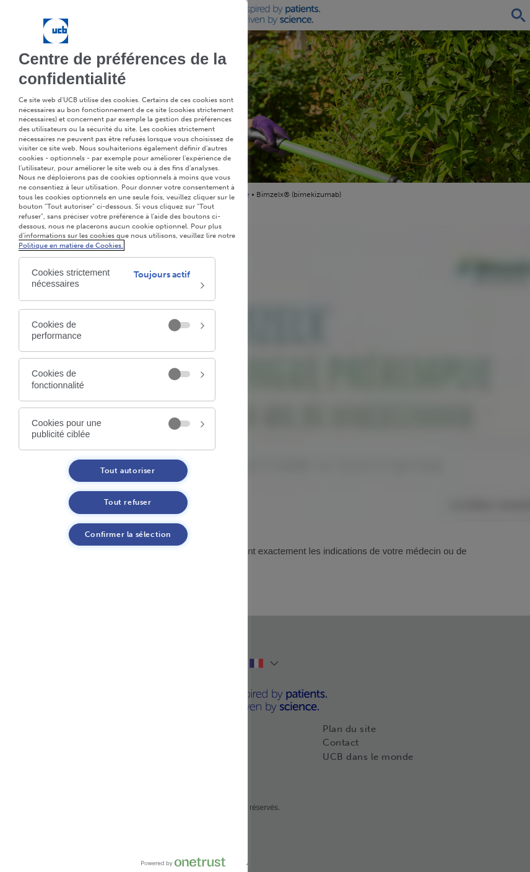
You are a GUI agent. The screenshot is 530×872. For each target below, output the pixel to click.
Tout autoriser (127, 470)
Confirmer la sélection (128, 534)
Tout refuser (127, 502)
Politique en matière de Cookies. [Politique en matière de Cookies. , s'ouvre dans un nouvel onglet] (71, 245)
